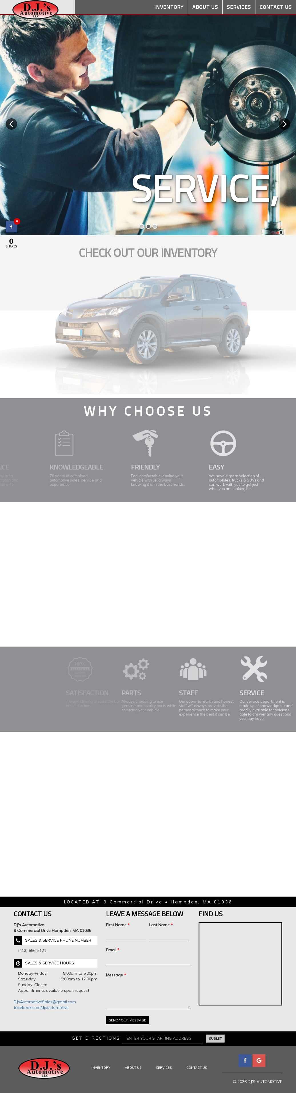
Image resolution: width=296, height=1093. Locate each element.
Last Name (161, 924)
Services (239, 7)
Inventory (168, 7)
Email (112, 949)
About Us (205, 7)
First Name (118, 924)
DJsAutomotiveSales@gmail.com (45, 1001)
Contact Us (276, 7)
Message (116, 975)
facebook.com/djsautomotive (41, 1007)
